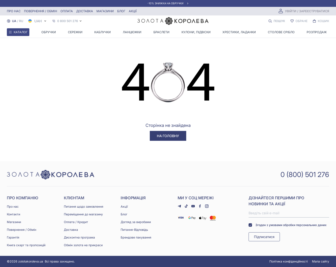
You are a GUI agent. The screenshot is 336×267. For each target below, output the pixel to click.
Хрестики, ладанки (239, 32)
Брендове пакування (136, 237)
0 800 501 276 (67, 21)
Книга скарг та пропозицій (26, 245)
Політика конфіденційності (288, 261)
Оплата (66, 11)
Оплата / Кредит (76, 222)
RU (21, 21)
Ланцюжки (132, 32)
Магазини (105, 11)
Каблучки (102, 32)
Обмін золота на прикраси (83, 245)
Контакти (13, 214)
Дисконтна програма (79, 237)
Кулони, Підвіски (196, 32)
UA (14, 21)
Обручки (48, 32)
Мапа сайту (320, 261)
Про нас (14, 11)
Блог (121, 11)
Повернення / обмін (40, 11)
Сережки (75, 32)
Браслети (161, 32)
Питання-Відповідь (134, 229)
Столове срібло (281, 32)
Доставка (84, 11)
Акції (133, 11)
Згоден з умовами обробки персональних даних (288, 225)
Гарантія (13, 237)
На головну (168, 136)
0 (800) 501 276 (304, 174)
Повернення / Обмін (21, 229)
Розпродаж (317, 32)
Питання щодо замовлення (83, 206)
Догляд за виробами (136, 222)
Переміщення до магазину (83, 214)
